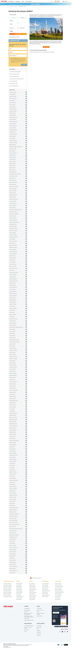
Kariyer (25, 631)
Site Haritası (39, 635)
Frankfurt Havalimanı (58, 595)
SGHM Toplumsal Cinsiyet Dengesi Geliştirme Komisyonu (29, 616)
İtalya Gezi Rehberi (45, 596)
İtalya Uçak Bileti (31, 590)
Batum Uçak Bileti (19, 599)
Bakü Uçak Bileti (18, 595)
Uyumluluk (38, 630)
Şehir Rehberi (16, 6)
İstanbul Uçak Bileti (19, 583)
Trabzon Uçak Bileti (19, 590)
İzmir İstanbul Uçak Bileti (7, 583)
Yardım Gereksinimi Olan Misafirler (41, 614)
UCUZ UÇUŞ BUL (46, 46)
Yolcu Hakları (39, 632)
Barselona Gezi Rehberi (45, 595)
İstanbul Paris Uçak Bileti (7, 595)
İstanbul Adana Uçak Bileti (7, 589)
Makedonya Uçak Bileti (32, 592)
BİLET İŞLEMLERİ (11, 1)
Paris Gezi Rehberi (45, 589)
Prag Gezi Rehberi (45, 592)
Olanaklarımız (26, 629)
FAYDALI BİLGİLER (28, 1)
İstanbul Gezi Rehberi (45, 583)
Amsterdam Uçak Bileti (19, 596)
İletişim (38, 611)
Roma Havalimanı (57, 599)
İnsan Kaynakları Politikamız (28, 625)
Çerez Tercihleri (39, 625)
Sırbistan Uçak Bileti (32, 587)
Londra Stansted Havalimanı (59, 592)
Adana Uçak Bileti (19, 589)
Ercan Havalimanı (57, 596)
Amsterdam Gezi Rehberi (46, 590)
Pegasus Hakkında (27, 610)
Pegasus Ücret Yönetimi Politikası (28, 628)
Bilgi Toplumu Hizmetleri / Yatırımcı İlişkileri (28, 614)
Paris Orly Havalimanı (58, 593)
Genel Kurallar (39, 627)
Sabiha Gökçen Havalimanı (59, 586)
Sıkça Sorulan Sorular (40, 610)
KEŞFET (23, 1)
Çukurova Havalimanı (58, 587)
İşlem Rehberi (39, 633)
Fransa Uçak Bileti (32, 599)
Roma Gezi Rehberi (45, 593)
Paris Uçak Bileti (18, 593)
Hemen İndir (56, 612)
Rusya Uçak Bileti (31, 593)
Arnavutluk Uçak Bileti (32, 595)
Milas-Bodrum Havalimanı (59, 590)
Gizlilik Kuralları (15, 58)
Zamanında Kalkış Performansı (29, 620)
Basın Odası (26, 611)
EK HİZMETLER (17, 1)
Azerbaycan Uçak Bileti (32, 589)
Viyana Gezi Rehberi (45, 586)
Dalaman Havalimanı (58, 589)
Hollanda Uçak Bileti (32, 596)
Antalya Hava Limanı (58, 583)
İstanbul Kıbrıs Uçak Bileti (7, 592)
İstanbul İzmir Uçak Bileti (7, 587)
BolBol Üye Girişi (58, 1)
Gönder (24, 64)
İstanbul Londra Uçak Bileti (7, 596)
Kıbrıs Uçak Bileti (31, 583)
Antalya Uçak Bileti (19, 586)
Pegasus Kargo (26, 618)
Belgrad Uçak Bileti (19, 592)
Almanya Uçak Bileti (32, 586)
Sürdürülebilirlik (26, 608)
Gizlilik (38, 628)
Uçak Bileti (11, 6)
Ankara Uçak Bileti (19, 587)
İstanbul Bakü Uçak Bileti (7, 593)
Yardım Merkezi (39, 608)
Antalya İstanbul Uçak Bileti (7, 586)
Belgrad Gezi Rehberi (45, 587)
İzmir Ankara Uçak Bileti (7, 590)
